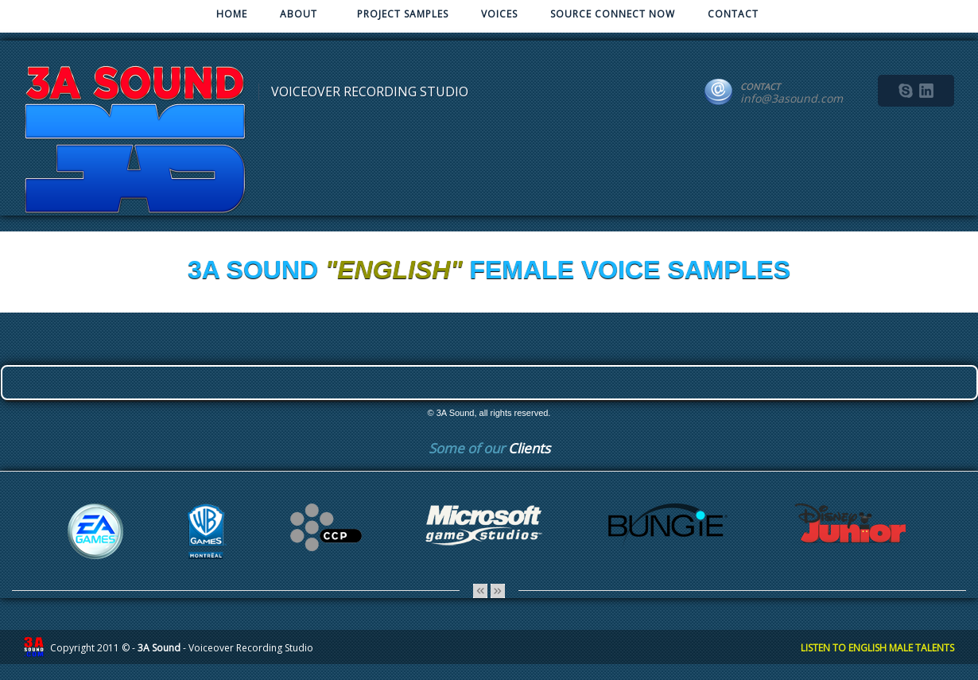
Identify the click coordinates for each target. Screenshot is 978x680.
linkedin (926, 91)
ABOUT (297, 17)
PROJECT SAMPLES (402, 14)
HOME (231, 14)
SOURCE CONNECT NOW (612, 14)
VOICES (499, 14)
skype (905, 91)
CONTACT (733, 14)
